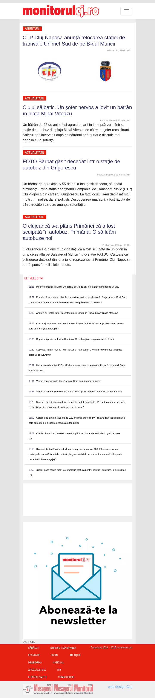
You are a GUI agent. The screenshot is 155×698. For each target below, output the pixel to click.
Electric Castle (37, 677)
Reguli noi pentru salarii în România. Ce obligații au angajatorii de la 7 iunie (75, 339)
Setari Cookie (66, 677)
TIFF (59, 669)
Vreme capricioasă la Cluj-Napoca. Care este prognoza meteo (68, 381)
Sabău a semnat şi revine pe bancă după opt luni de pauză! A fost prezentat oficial (79, 391)
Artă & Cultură (37, 669)
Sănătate (33, 647)
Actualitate (34, 98)
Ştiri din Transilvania (63, 647)
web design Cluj (120, 687)
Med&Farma (35, 662)
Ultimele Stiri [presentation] (34, 278)
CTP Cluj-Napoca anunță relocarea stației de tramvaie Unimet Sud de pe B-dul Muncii (74, 41)
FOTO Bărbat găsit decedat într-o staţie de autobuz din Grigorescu (71, 164)
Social (54, 655)
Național (58, 662)
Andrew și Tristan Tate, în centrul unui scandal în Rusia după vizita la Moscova (77, 313)
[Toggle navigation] (126, 11)
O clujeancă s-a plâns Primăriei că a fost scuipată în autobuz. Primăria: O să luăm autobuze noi (69, 232)
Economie (34, 655)
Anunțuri (32, 28)
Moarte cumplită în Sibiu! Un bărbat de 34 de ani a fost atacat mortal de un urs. (77, 286)
